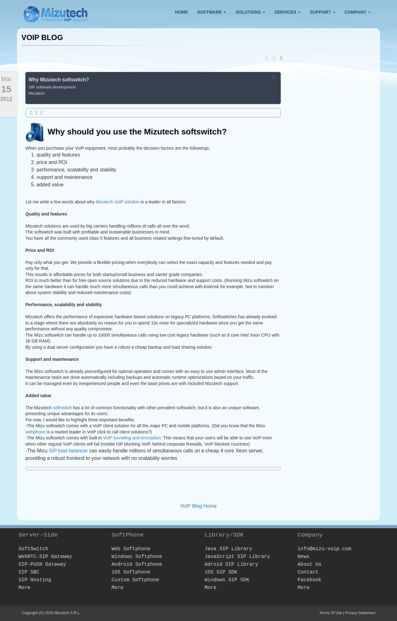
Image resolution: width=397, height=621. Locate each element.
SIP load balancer (68, 450)
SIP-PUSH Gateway (42, 564)
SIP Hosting (34, 580)
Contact (307, 572)
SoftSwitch (33, 549)
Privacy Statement (360, 613)
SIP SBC (28, 572)
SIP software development (52, 87)
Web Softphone (130, 549)
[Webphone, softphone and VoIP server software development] (56, 12)
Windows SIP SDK (226, 580)
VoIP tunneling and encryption (132, 437)
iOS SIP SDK (220, 572)
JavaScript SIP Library (237, 557)
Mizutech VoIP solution (117, 201)
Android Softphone (136, 564)
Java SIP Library (228, 549)
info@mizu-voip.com (324, 549)
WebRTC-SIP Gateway (45, 557)
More (24, 588)
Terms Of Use (330, 613)
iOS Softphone (130, 572)
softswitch (63, 407)
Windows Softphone (136, 557)
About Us (309, 564)
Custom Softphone (135, 580)
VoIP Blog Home (198, 506)
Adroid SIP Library (231, 564)
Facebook (309, 580)
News (303, 557)
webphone (36, 431)
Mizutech (37, 93)
